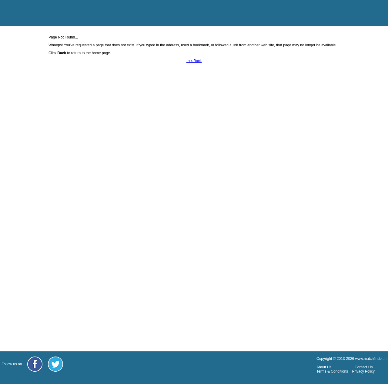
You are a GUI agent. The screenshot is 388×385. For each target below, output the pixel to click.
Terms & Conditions (332, 371)
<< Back (194, 61)
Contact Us (364, 367)
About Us (323, 367)
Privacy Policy (363, 371)
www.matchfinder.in (370, 359)
